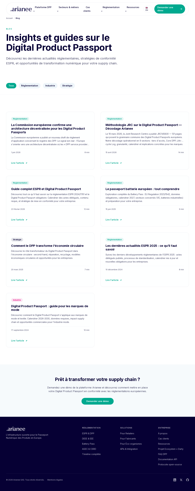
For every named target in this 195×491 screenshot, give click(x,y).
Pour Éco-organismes (131, 443)
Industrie (50, 85)
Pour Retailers (127, 433)
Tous (11, 85)
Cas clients (86, 9)
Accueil (9, 18)
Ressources (132, 9)
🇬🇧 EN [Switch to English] (146, 9)
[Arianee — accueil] (21, 9)
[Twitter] (181, 480)
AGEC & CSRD (89, 449)
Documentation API (167, 459)
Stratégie (67, 85)
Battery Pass (88, 443)
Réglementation (110, 9)
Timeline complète (91, 454)
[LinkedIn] (174, 480)
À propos (162, 433)
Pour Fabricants (128, 438)
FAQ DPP (162, 454)
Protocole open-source (170, 464)
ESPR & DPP (88, 433)
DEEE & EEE (88, 438)
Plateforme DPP (42, 9)
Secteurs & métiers (68, 9)
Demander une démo (169, 9)
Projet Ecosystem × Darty (170, 449)
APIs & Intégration (129, 449)
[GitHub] (187, 480)
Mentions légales (55, 480)
